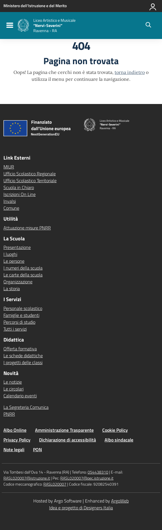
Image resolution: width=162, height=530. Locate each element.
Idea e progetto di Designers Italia (81, 507)
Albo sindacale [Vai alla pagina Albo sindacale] (119, 439)
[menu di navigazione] (9, 25)
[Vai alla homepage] (23, 25)
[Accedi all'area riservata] (153, 6)
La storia (11, 288)
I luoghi (10, 254)
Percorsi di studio (19, 322)
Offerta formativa (20, 348)
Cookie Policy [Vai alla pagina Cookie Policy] (115, 430)
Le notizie (12, 381)
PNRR (9, 414)
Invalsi (9, 201)
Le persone (13, 261)
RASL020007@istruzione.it (26, 478)
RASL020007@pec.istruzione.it (86, 478)
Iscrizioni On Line (19, 194)
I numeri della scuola (23, 267)
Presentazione (17, 247)
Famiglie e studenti (21, 315)
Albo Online (14, 430)
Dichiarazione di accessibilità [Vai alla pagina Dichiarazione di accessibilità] (67, 439)
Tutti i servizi (15, 328)
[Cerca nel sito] (148, 25)
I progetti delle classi (23, 362)
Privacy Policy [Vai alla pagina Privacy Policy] (16, 439)
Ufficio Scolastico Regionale (29, 173)
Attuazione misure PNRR (27, 227)
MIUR (8, 166)
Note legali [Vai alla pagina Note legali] (13, 449)
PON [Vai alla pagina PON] (37, 449)
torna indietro (130, 72)
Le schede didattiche (23, 355)
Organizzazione (17, 281)
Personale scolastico (22, 308)
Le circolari (13, 388)
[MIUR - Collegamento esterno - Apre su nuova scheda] (35, 6)
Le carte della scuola (23, 274)
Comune (11, 208)
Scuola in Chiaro (18, 187)
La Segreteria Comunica (26, 407)
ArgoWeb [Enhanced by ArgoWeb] (120, 500)
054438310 (98, 472)
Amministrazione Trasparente (64, 430)
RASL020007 (54, 484)
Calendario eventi (20, 395)
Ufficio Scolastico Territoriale (30, 180)
